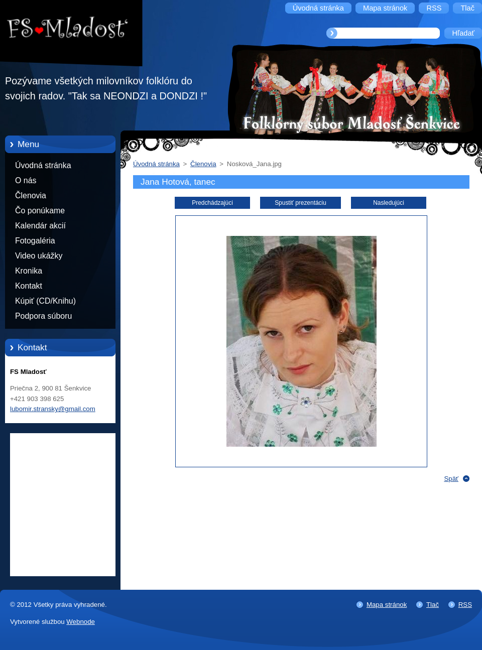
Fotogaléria (35, 240)
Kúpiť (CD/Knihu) (45, 301)
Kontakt (28, 286)
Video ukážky (38, 255)
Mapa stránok (387, 604)
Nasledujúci (388, 202)
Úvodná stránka (43, 165)
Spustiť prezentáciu (300, 202)
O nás (25, 180)
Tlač (432, 604)
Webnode (80, 621)
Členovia (30, 195)
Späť (451, 478)
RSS (465, 604)
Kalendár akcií (40, 225)
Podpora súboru (43, 316)
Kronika (28, 271)
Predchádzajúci (212, 202)
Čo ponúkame (40, 210)
